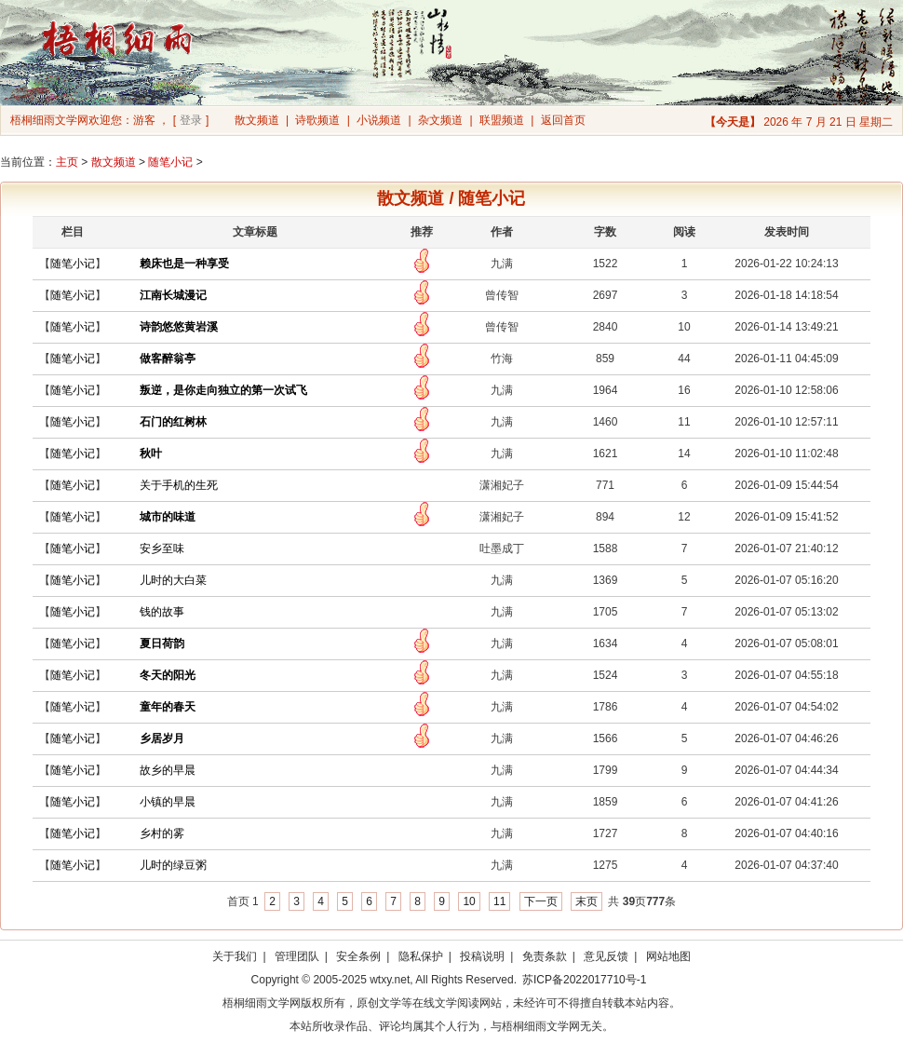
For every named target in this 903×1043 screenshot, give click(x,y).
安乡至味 (162, 548)
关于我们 (234, 956)
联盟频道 (501, 120)
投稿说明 (482, 956)
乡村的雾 (162, 833)
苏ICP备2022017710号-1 (584, 979)
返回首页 (563, 120)
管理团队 (297, 956)
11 (499, 901)
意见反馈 (606, 956)
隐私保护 (420, 956)
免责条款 (544, 956)
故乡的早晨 (167, 770)
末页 (586, 901)
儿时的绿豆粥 (173, 865)
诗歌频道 (317, 120)
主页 (67, 162)
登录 (191, 120)
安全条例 (358, 956)
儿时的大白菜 (173, 580)
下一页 (541, 901)
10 (469, 901)
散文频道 (257, 120)
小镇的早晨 (167, 801)
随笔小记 (170, 162)
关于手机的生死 (179, 485)
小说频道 (379, 120)
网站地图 (668, 956)
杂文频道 (440, 120)
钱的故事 (162, 611)
